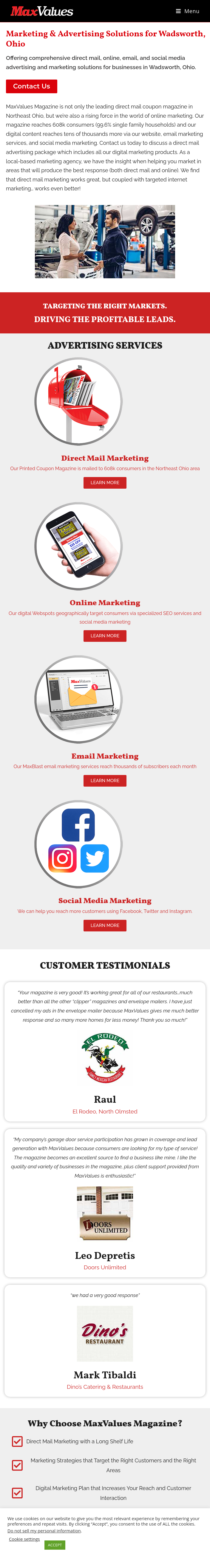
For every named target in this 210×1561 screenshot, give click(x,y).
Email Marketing (104, 756)
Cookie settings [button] (24, 1539)
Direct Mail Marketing (105, 458)
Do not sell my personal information (44, 1531)
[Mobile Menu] (188, 11)
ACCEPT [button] (55, 1545)
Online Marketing (105, 603)
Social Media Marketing (105, 901)
